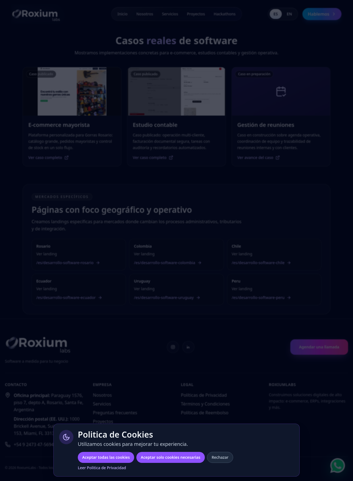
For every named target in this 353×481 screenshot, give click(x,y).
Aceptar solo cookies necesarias (170, 457)
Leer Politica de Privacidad (102, 467)
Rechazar (220, 457)
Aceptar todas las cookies (106, 457)
